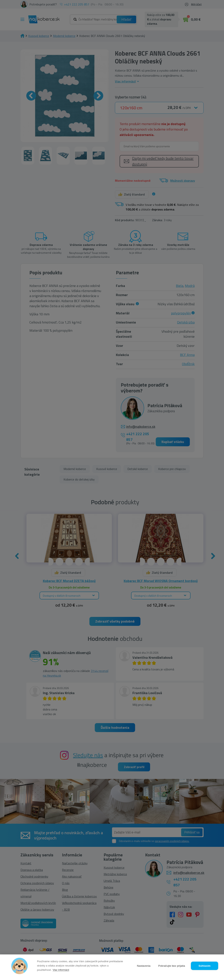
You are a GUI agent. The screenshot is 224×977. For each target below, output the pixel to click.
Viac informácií (61, 969)
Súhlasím (204, 965)
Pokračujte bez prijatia (171, 965)
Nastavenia (144, 965)
